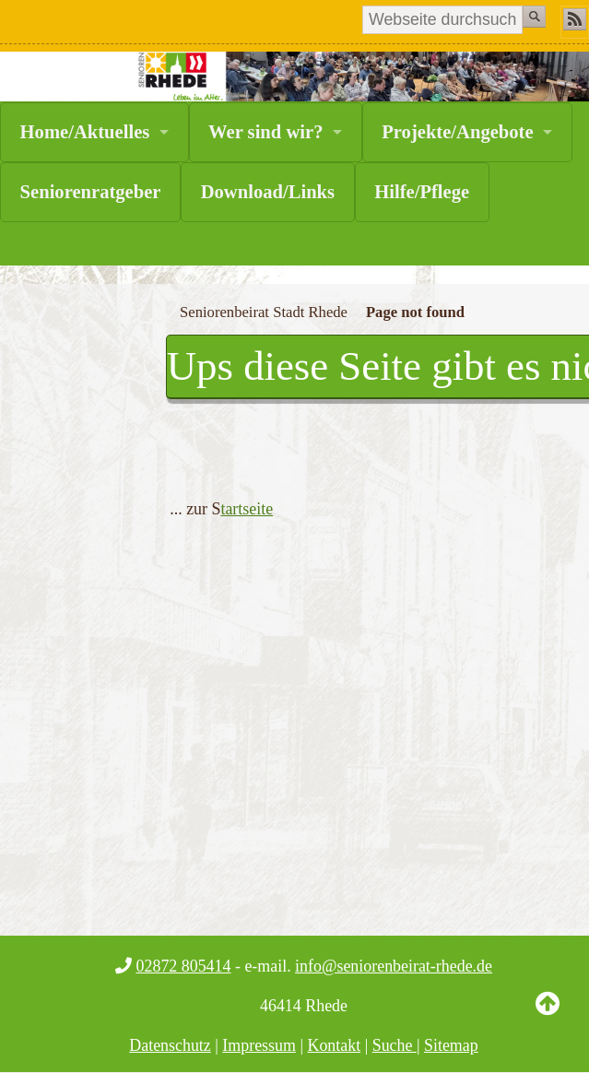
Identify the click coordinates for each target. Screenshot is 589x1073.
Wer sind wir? (265, 132)
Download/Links (268, 192)
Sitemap (451, 1045)
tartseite (246, 509)
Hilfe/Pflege (421, 192)
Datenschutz (170, 1045)
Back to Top (547, 1017)
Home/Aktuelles (85, 132)
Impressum (259, 1045)
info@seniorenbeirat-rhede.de (393, 966)
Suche (394, 1045)
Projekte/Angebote (457, 132)
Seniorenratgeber (90, 192)
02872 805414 (183, 966)
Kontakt (333, 1045)
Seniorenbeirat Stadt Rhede (264, 312)
